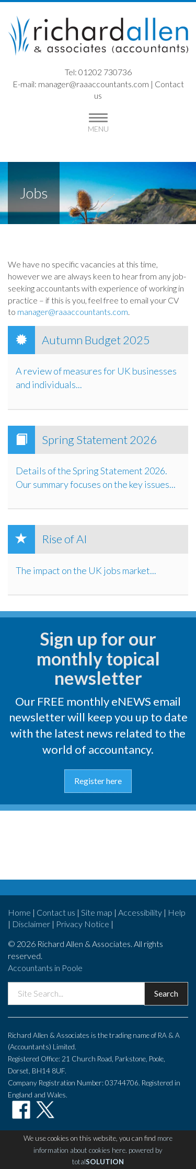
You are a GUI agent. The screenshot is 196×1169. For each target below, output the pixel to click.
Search (166, 993)
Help (177, 912)
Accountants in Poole (45, 968)
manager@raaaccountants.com (93, 84)
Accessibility (140, 912)
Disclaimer (31, 924)
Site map (96, 912)
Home (19, 912)
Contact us (56, 912)
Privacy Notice (82, 924)
